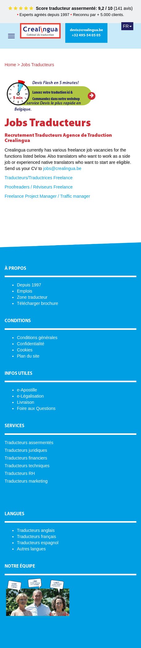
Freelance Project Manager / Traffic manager (47, 196)
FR (127, 26)
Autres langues (31, 548)
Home (10, 64)
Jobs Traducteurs (37, 64)
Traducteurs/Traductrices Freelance (39, 177)
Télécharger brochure (37, 303)
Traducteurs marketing (26, 481)
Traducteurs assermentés (29, 442)
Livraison (25, 402)
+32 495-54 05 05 (86, 35)
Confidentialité (30, 343)
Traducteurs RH (20, 473)
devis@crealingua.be (86, 30)
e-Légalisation (30, 396)
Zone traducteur (32, 297)
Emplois (24, 291)
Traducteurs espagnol (37, 542)
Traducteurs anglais (35, 530)
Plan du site (28, 356)
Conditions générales (37, 337)
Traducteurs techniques (27, 465)
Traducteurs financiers (26, 458)
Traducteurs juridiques (26, 450)
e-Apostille (27, 389)
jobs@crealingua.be (62, 168)
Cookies (25, 349)
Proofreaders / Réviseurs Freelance (39, 186)
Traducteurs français (36, 536)
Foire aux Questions (36, 408)
